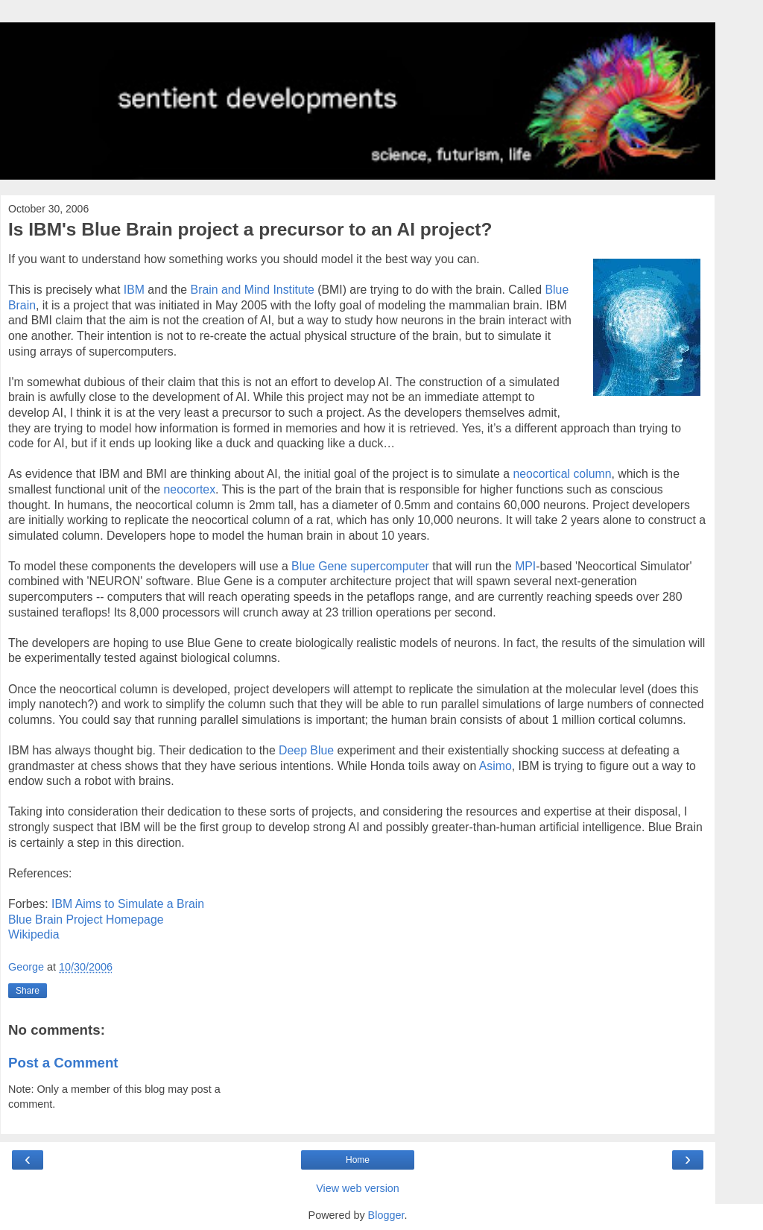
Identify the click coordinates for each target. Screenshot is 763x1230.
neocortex (190, 489)
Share (27, 990)
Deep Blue (306, 750)
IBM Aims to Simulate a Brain (127, 904)
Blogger (386, 1215)
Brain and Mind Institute (252, 289)
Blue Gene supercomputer (361, 566)
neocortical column (562, 473)
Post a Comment (63, 1062)
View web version (357, 1188)
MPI (525, 566)
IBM (136, 289)
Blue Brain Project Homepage (86, 919)
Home (358, 1160)
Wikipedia (34, 934)
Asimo (495, 766)
